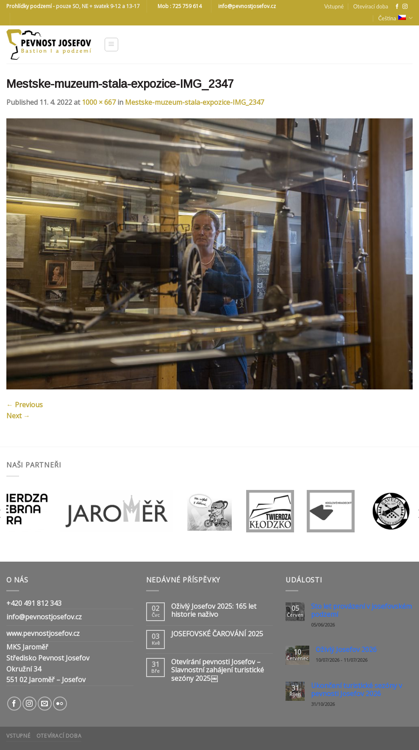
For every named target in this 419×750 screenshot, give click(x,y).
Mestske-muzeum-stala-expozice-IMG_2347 (194, 102)
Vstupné (334, 6)
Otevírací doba (370, 6)
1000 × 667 (99, 102)
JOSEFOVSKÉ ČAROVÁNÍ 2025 (217, 634)
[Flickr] (60, 704)
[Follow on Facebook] (397, 7)
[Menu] (112, 44)
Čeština (395, 18)
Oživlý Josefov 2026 (346, 650)
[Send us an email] (45, 704)
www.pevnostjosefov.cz (43, 633)
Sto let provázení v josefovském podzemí (361, 610)
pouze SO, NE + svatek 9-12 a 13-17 (98, 6)
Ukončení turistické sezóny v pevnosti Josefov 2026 (356, 690)
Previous (24, 404)
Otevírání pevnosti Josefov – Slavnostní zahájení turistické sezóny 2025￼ (217, 670)
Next (18, 415)
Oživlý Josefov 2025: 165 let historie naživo (213, 610)
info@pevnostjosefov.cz (44, 616)
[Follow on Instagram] (405, 7)
